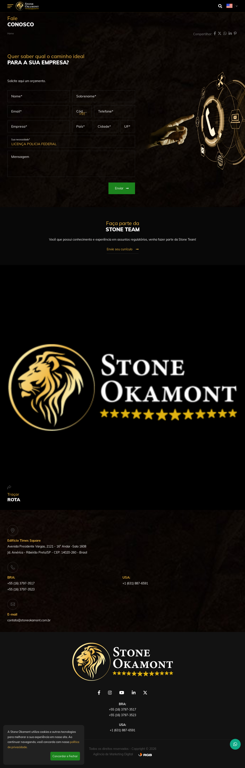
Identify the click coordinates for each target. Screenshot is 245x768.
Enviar (122, 188)
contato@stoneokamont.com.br (29, 620)
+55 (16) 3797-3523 (21, 589)
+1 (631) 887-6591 (135, 583)
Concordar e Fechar (65, 756)
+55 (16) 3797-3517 (21, 583)
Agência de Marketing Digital (113, 754)
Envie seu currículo (122, 249)
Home (10, 33)
